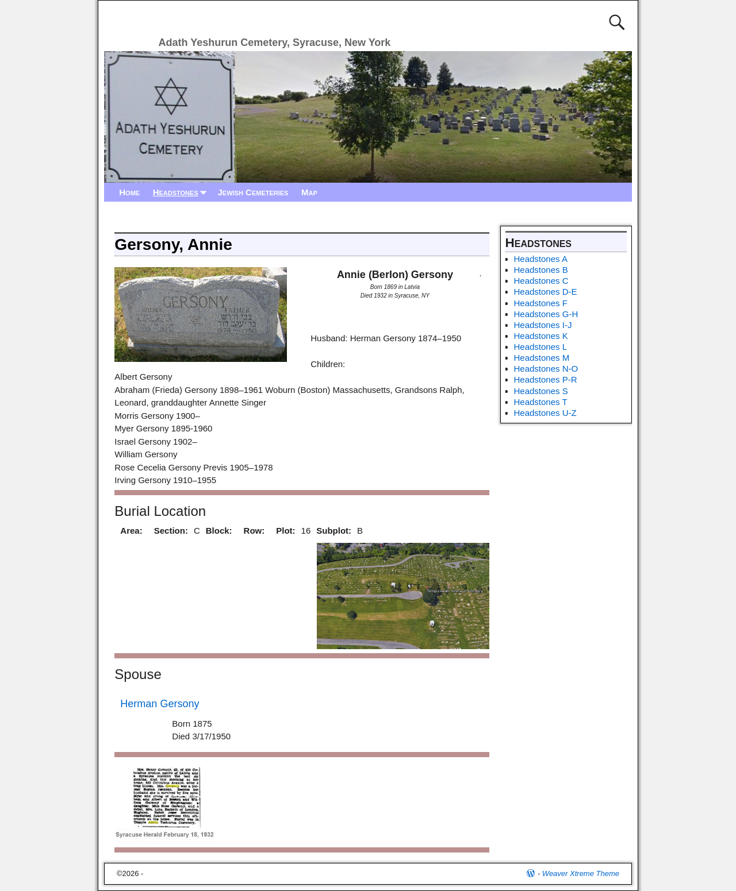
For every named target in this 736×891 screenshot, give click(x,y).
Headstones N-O (546, 368)
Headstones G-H (546, 314)
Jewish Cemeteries (252, 192)
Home (129, 192)
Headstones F (541, 303)
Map (309, 192)
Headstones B (541, 270)
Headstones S (541, 391)
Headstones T (541, 402)
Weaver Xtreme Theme (580, 873)
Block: (219, 530)
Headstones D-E (545, 291)
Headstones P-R (545, 379)
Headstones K (541, 336)
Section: (171, 530)
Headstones (182, 192)
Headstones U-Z (545, 413)
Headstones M (542, 357)
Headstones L (541, 347)
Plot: (285, 530)
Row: (254, 530)
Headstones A (541, 259)
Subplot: (333, 530)
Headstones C (541, 281)
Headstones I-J (543, 325)
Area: (131, 530)
